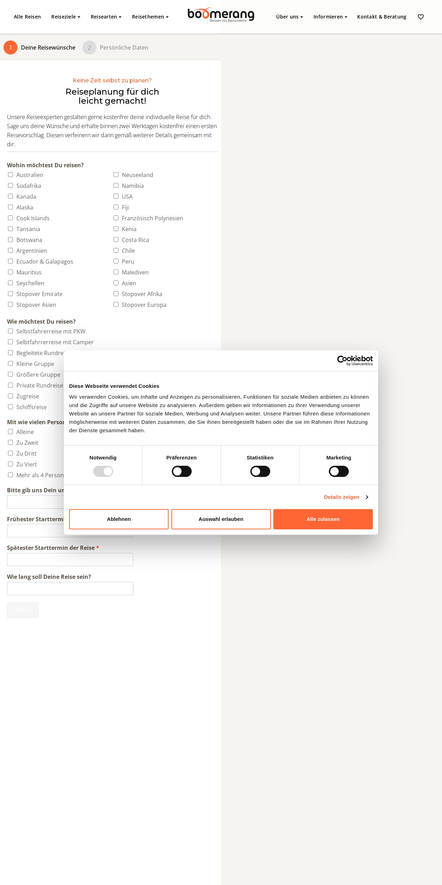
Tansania (28, 229)
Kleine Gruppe (35, 364)
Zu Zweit (27, 443)
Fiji (125, 207)
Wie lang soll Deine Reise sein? (49, 577)
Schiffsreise (31, 407)
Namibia (133, 186)
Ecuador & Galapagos (44, 261)
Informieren (330, 16)
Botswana (29, 240)
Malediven (135, 272)
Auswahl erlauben (221, 519)
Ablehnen (119, 519)
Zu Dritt (26, 453)
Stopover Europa (144, 305)
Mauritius (29, 272)
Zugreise (27, 396)
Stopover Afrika (142, 294)
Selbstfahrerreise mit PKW (51, 331)
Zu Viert (26, 464)
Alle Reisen (27, 16)
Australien (29, 175)
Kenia (129, 229)
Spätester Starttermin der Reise (53, 548)
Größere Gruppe (38, 374)
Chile (128, 251)
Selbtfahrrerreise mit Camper (55, 342)
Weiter (23, 609)
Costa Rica (135, 240)
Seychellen (30, 283)
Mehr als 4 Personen (43, 475)
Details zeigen (341, 497)
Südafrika (28, 186)
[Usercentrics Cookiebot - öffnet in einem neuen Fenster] (342, 360)
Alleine (25, 432)
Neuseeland (137, 175)
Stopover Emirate (39, 294)
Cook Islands (33, 218)
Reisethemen (150, 16)
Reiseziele (65, 16)
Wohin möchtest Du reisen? (45, 165)
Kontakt (381, 16)
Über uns (289, 16)
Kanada (26, 196)
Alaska (24, 207)
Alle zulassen (323, 519)
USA (127, 196)
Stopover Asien (36, 305)
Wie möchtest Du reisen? (41, 321)
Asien (129, 283)
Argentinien (31, 251)
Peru (128, 261)
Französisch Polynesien (152, 218)
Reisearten (106, 16)
